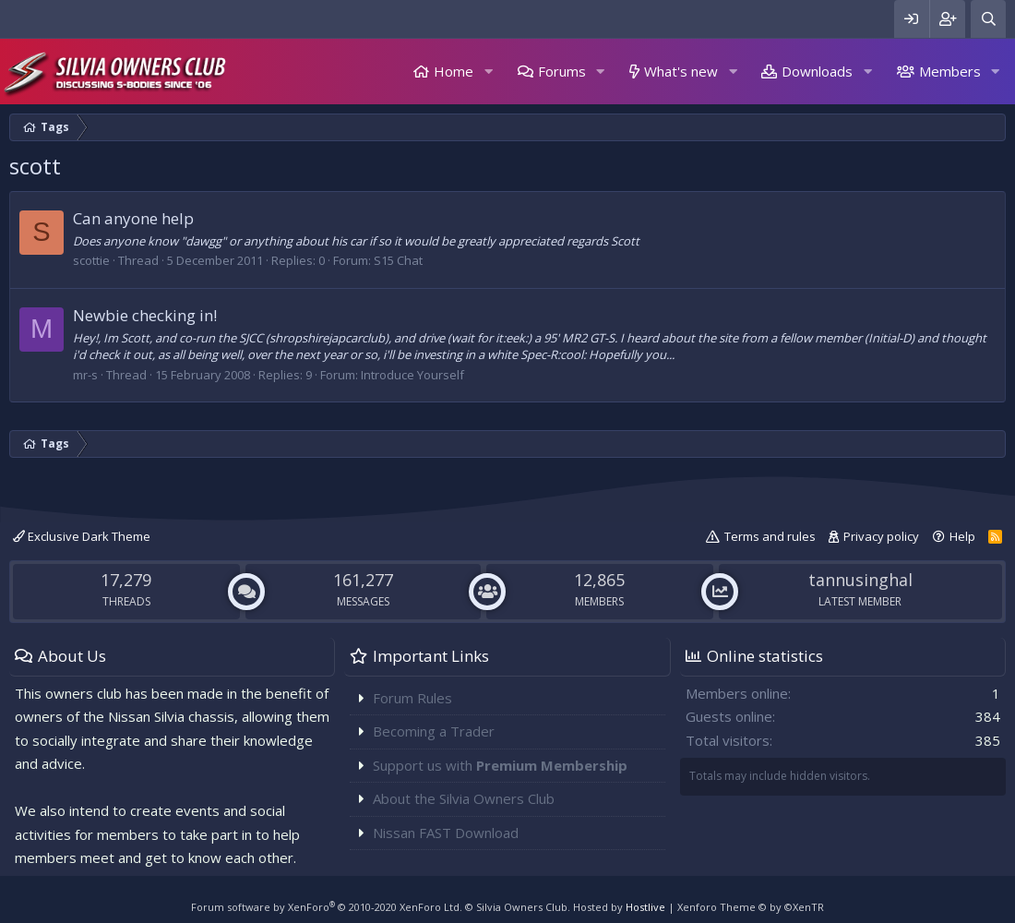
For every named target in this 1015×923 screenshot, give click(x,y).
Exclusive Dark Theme (81, 536)
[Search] (988, 19)
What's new (681, 71)
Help (962, 536)
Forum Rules (412, 698)
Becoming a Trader (434, 731)
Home (453, 71)
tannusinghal (860, 580)
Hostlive (645, 907)
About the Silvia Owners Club (464, 798)
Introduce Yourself (412, 374)
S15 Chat (398, 260)
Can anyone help (133, 218)
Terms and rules (770, 536)
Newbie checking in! (145, 315)
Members (950, 71)
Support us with (500, 765)
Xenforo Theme (750, 907)
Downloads (817, 71)
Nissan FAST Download (446, 832)
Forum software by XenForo (326, 907)
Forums (562, 71)
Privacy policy (881, 536)
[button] (488, 71)
